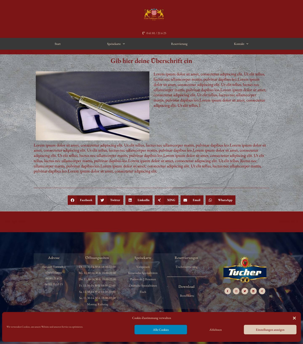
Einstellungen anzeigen (270, 330)
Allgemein (12, 52)
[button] (294, 318)
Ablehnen (215, 330)
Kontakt (241, 44)
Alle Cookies (161, 330)
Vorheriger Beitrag (13, 221)
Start (58, 44)
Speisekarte (116, 44)
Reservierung (179, 44)
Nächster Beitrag (290, 221)
